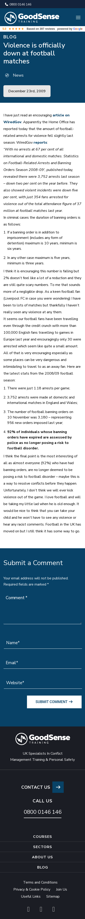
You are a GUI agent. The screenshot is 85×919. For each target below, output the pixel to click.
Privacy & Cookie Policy (31, 889)
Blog (42, 867)
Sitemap (53, 896)
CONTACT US (42, 787)
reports (40, 142)
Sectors (42, 846)
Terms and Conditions (40, 882)
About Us (42, 857)
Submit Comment (54, 702)
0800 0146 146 (18, 4)
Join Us (61, 889)
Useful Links (31, 896)
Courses (42, 836)
